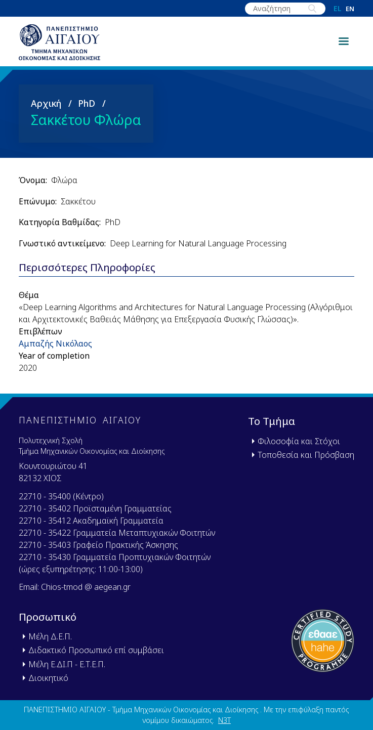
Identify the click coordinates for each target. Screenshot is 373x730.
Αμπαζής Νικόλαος (55, 347)
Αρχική (46, 107)
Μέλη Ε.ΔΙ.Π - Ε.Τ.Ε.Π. (66, 664)
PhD (86, 107)
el (338, 8)
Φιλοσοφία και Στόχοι (299, 441)
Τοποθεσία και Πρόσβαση (306, 454)
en (350, 9)
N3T (224, 720)
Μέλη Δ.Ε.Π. (50, 636)
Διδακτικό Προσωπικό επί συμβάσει (96, 650)
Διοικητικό (48, 677)
